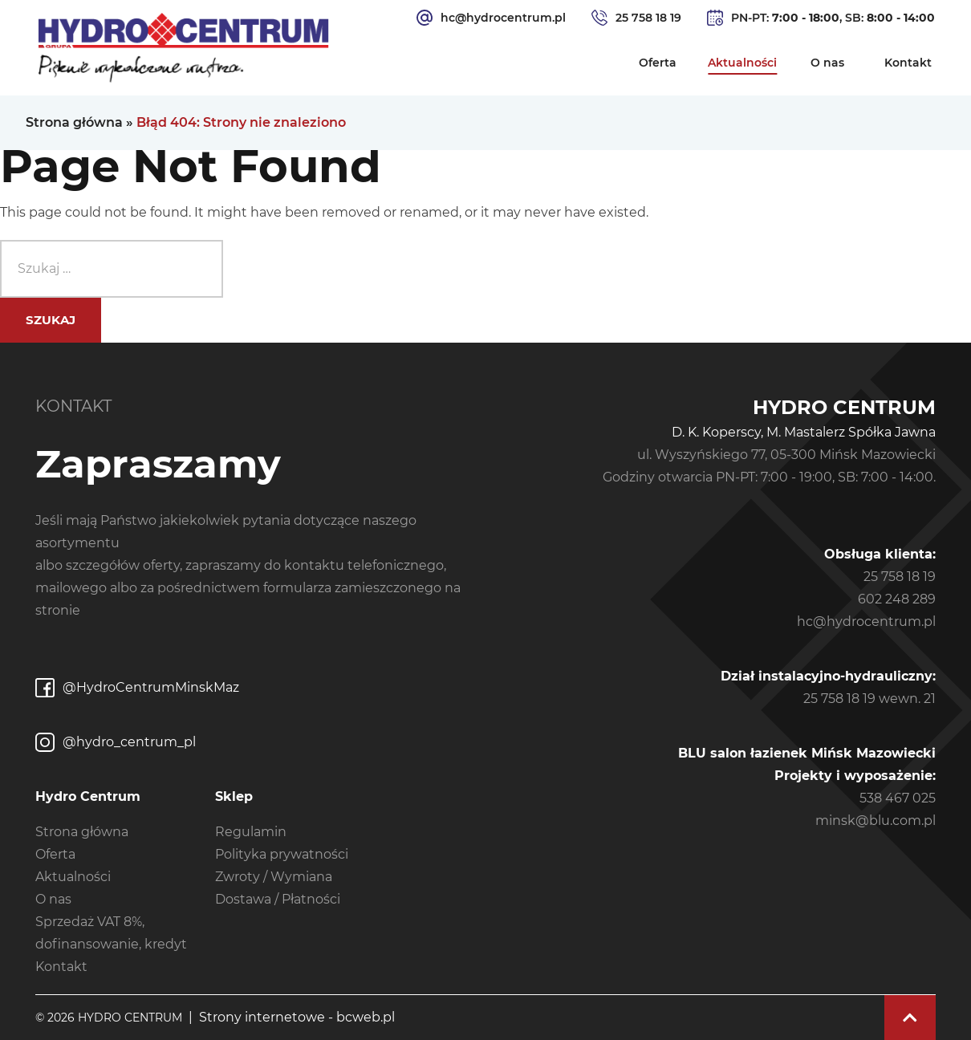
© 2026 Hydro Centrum (108, 1017)
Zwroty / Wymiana (273, 876)
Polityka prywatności (281, 854)
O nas (827, 62)
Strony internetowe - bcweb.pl (297, 1017)
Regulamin (250, 831)
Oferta (657, 62)
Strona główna (74, 122)
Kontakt (908, 62)
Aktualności (742, 62)
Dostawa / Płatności (277, 899)
